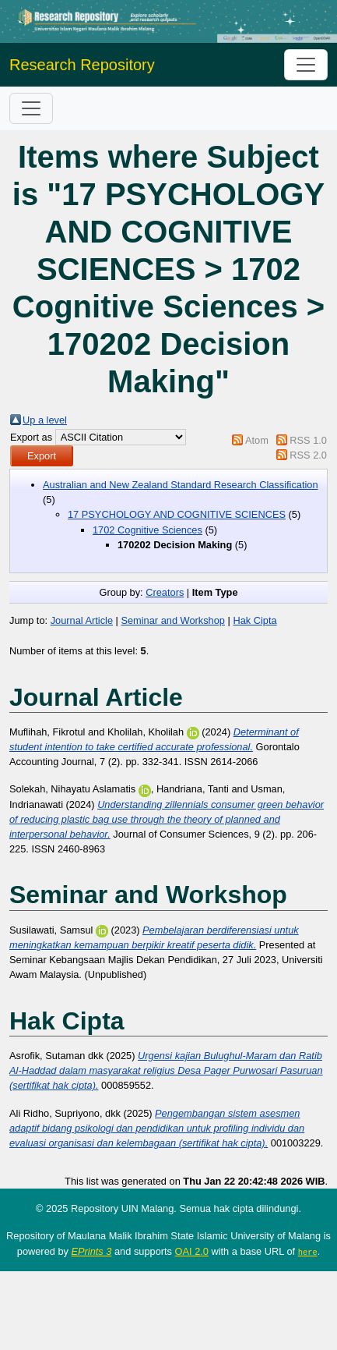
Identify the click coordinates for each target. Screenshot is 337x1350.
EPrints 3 (92, 1251)
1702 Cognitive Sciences (147, 530)
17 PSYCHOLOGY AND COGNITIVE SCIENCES (177, 514)
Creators (165, 592)
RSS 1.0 (308, 440)
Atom (257, 440)
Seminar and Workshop (173, 620)
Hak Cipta (254, 620)
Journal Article (82, 620)
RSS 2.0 (308, 455)
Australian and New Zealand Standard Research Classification (180, 485)
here (308, 1251)
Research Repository (82, 64)
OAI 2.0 (192, 1251)
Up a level (45, 420)
